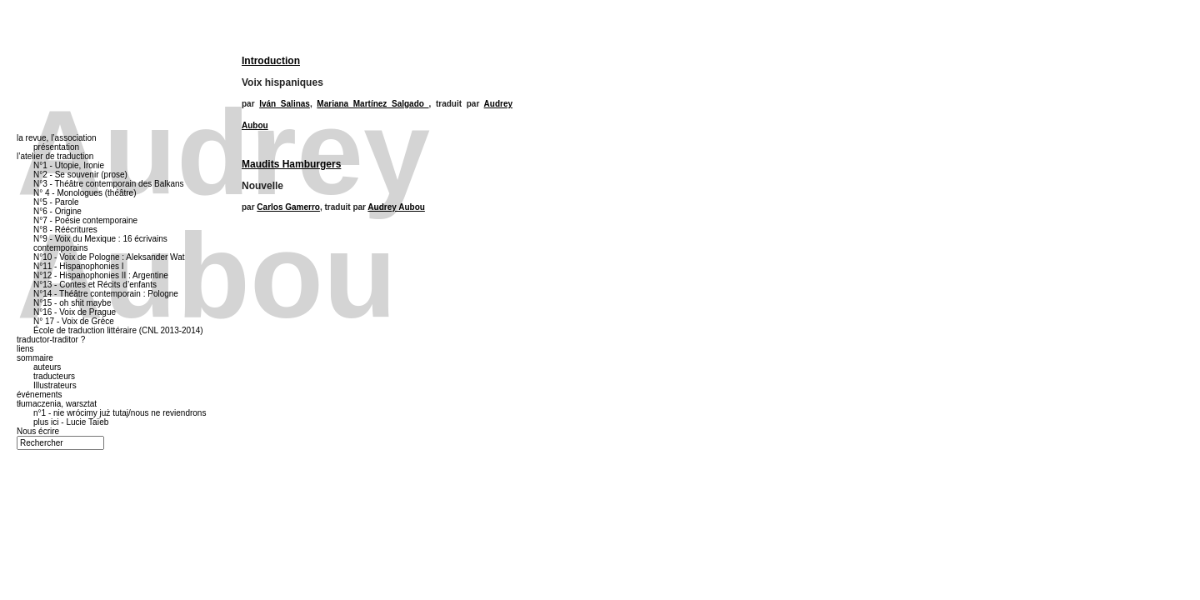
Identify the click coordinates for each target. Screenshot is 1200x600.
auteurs (47, 367)
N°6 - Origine (57, 211)
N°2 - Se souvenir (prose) (80, 174)
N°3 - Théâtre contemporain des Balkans (108, 183)
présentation (56, 147)
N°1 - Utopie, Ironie (68, 165)
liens (25, 348)
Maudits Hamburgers (291, 164)
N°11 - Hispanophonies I (78, 266)
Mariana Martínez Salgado (372, 103)
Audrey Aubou (396, 207)
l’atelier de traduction (55, 156)
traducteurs (54, 376)
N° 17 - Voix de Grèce (73, 321)
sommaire (35, 357)
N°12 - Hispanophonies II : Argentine (100, 275)
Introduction (271, 61)
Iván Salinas (284, 103)
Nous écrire (38, 431)
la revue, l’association (57, 137)
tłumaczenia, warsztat (57, 403)
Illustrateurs (55, 385)
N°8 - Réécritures (65, 229)
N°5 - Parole (56, 202)
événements (39, 394)
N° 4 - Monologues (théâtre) (85, 193)
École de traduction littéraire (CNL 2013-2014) (118, 330)
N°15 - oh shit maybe (72, 303)
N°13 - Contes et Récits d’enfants (95, 284)
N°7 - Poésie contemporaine (85, 220)
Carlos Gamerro (288, 207)
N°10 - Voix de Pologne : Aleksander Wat (109, 257)
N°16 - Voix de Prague (74, 312)
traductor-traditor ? (51, 339)
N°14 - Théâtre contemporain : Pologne (105, 293)
